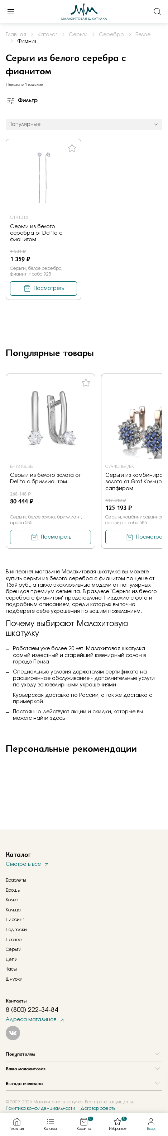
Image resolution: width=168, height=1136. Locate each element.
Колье (12, 900)
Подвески (16, 930)
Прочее (14, 940)
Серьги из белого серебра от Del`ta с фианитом (36, 233)
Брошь (13, 890)
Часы (11, 969)
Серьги (13, 949)
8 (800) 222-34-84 (32, 1010)
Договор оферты (98, 1108)
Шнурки (14, 979)
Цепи (12, 959)
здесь (57, 718)
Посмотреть (49, 288)
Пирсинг (15, 919)
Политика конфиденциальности (40, 1108)
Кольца (13, 910)
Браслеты (16, 880)
